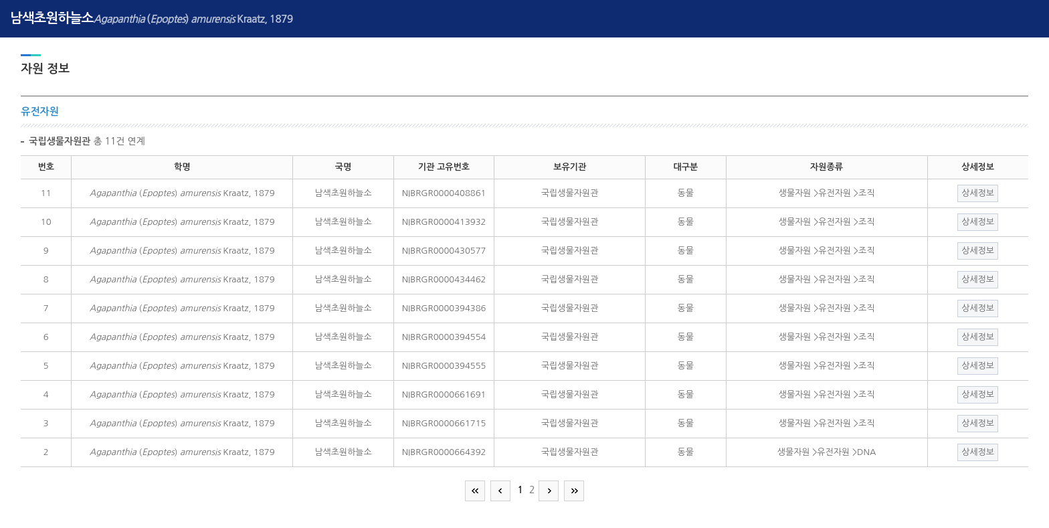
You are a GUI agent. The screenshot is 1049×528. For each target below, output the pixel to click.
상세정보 (977, 193)
